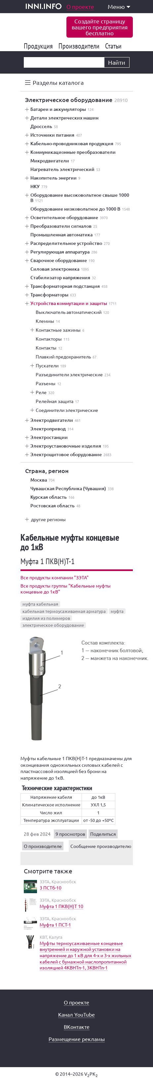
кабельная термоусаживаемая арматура (64, 611)
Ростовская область (55, 505)
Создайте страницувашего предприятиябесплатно (100, 26)
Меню (119, 6)
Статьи (114, 46)
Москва (42, 480)
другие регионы (48, 519)
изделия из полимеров (46, 618)
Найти (116, 62)
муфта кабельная (40, 604)
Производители (80, 46)
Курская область (52, 497)
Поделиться (103, 834)
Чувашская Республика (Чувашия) (72, 488)
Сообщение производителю (100, 846)
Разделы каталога (58, 82)
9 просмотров (70, 834)
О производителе (43, 846)
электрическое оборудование (53, 625)
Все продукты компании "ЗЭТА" (54, 577)
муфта (117, 611)
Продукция (39, 46)
